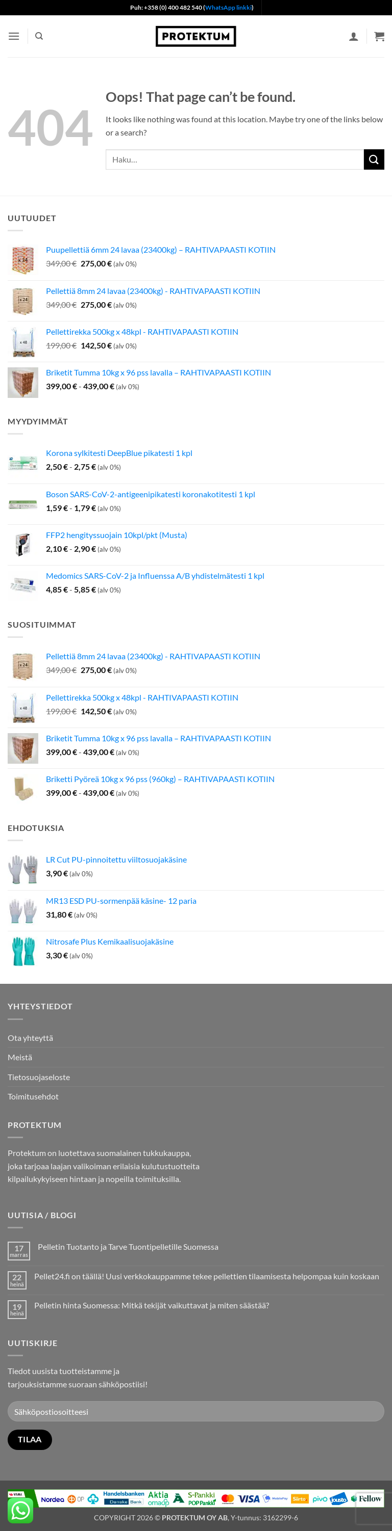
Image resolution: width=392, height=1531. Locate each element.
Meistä (20, 1057)
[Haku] (39, 36)
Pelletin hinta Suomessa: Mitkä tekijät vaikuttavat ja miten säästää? (151, 1305)
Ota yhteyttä (30, 1037)
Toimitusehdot (33, 1096)
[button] (14, 35)
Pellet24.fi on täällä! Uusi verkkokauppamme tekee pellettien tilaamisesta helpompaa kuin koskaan (206, 1276)
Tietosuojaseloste (39, 1077)
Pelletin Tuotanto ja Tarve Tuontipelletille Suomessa (128, 1246)
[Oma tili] (354, 36)
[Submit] (374, 159)
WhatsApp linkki (228, 7)
